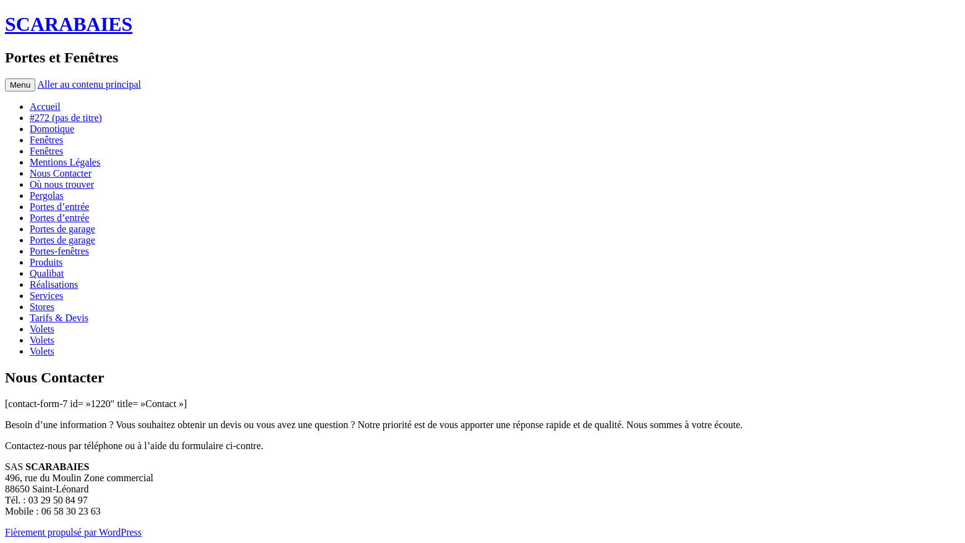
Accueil (45, 106)
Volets (42, 329)
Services (46, 295)
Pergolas (47, 195)
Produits (46, 262)
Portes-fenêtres (59, 251)
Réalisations (54, 284)
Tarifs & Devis (59, 318)
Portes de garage (62, 229)
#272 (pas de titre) (66, 117)
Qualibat (47, 273)
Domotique (52, 129)
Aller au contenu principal (89, 84)
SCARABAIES (68, 24)
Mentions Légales (65, 162)
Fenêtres (46, 140)
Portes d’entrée (59, 206)
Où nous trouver (62, 184)
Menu (20, 85)
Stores (42, 306)
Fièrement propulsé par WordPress (73, 532)
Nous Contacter (60, 173)
